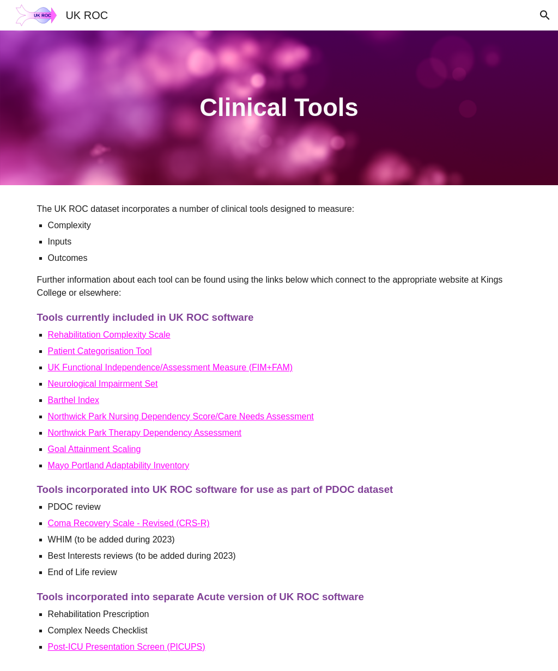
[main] (279, 108)
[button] (545, 15)
